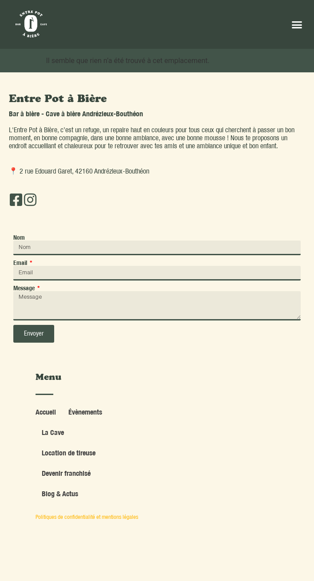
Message (24, 288)
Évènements (85, 411)
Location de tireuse (68, 452)
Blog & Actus (60, 493)
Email (20, 263)
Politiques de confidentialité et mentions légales (87, 516)
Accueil (46, 411)
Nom (19, 237)
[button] (297, 24)
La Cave (53, 432)
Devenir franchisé (66, 473)
